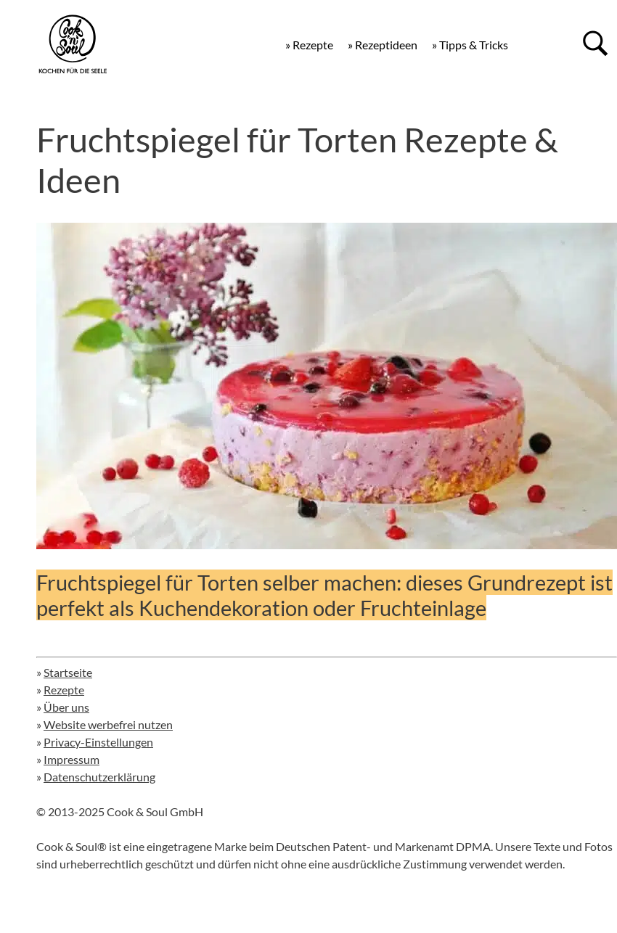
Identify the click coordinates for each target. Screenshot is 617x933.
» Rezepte (309, 45)
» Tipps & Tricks (470, 45)
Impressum (71, 759)
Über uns (66, 707)
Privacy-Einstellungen (98, 742)
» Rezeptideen (382, 45)
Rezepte (64, 689)
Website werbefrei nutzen (108, 724)
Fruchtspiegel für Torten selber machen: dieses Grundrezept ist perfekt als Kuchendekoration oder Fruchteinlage (324, 595)
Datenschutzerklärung (99, 777)
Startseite (68, 672)
